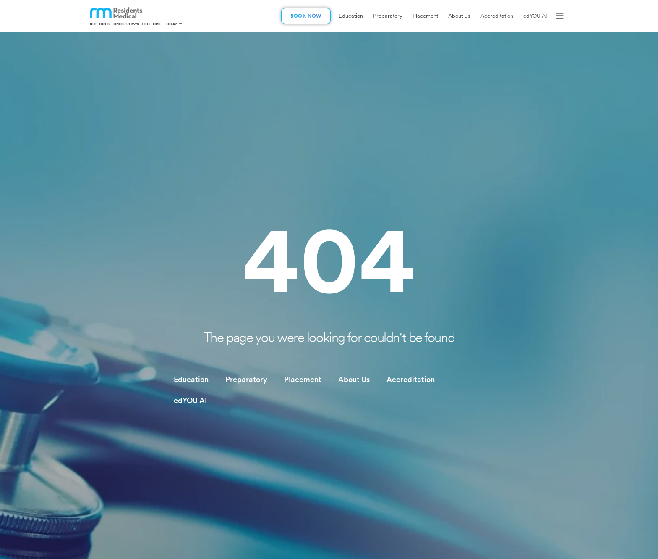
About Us (459, 15)
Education (351, 15)
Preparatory (387, 15)
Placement (425, 15)
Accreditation (496, 15)
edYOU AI (535, 15)
